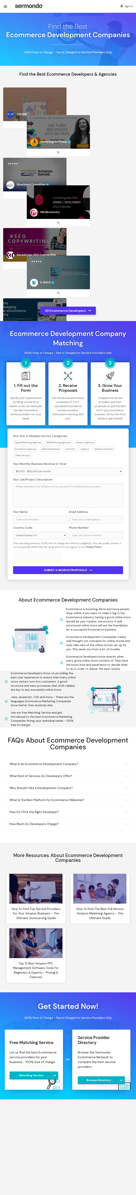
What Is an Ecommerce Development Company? (44, 764)
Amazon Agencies (85, 442)
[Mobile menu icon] (5, 6)
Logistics (84, 449)
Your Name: (20, 512)
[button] (68, 764)
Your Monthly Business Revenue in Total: (39, 464)
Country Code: (23, 528)
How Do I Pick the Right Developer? (34, 812)
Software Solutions (104, 449)
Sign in (129, 6)
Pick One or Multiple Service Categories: (40, 436)
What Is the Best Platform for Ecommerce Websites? (47, 800)
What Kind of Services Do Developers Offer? (41, 776)
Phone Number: (79, 528)
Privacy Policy (94, 547)
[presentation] (37, 557)
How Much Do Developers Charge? (34, 824)
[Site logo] (28, 6)
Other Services (22, 455)
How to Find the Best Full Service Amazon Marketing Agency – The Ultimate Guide (100, 913)
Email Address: (78, 512)
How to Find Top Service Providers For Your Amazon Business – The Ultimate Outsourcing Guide (36, 913)
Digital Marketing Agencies (28, 442)
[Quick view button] (34, 124)
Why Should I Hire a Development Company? (41, 788)
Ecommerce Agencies (26, 449)
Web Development (51, 449)
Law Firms (70, 449)
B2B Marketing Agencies (59, 442)
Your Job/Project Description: (33, 479)
